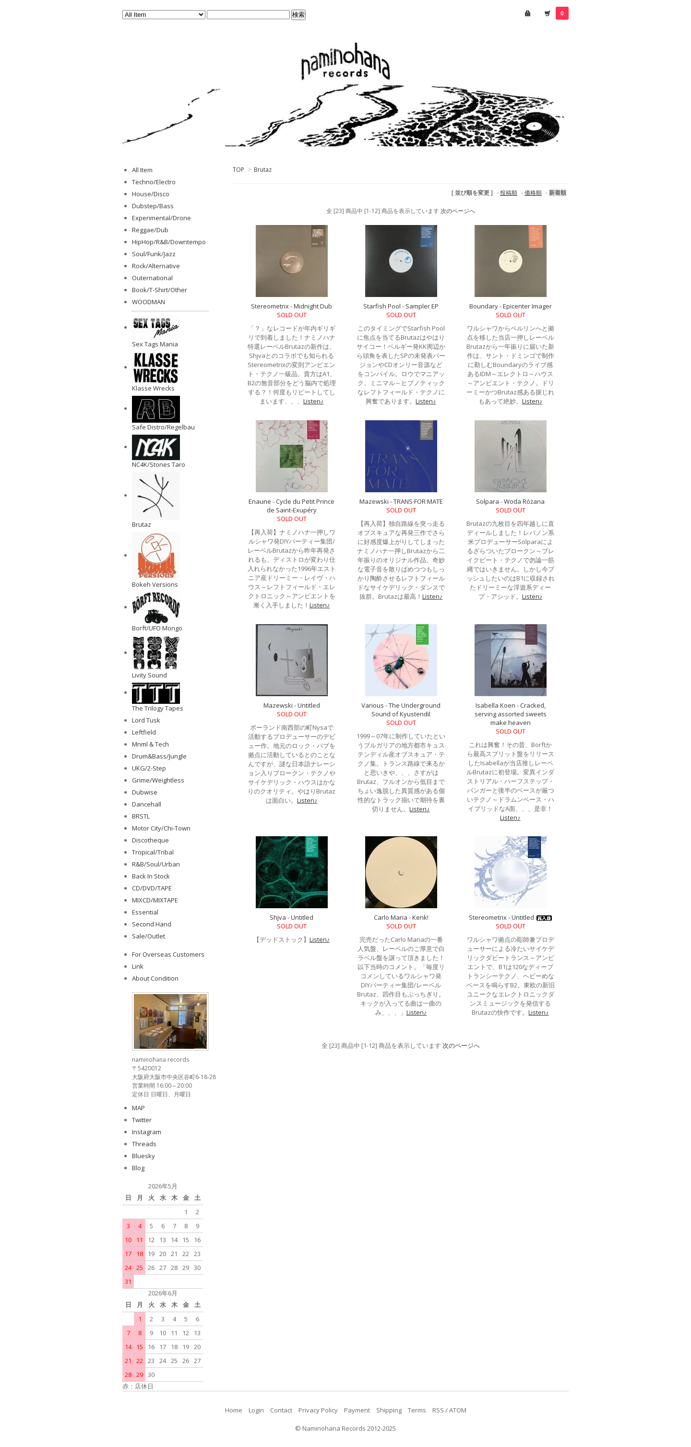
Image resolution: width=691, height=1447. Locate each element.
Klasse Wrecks (153, 388)
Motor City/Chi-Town (161, 828)
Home (233, 1410)
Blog (138, 1167)
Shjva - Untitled (291, 917)
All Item (142, 170)
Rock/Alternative (156, 265)
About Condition (155, 978)
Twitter (142, 1119)
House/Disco (150, 194)
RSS (438, 1410)
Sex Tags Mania (155, 344)
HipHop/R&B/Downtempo (169, 241)
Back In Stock (151, 876)
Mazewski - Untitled (291, 705)
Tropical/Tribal (153, 852)
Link (137, 966)
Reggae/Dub (150, 229)
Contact (281, 1410)
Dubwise (144, 792)
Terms (417, 1410)
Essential (145, 912)
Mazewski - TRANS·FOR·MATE (401, 501)
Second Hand (151, 924)
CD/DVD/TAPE (152, 888)
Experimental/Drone (161, 217)
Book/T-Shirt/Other (159, 289)
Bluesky (143, 1155)
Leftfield (144, 732)
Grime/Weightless (158, 780)
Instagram (146, 1131)
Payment (357, 1410)
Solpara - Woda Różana (510, 501)
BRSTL (141, 816)
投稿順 (508, 193)
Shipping (389, 1410)
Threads (144, 1143)
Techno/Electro (154, 182)
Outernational (152, 277)
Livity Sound (149, 675)
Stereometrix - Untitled (510, 917)
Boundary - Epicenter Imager (510, 306)
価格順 (533, 193)
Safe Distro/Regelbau (163, 427)
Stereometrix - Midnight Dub (291, 306)
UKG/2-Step (149, 768)
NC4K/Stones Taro (158, 464)
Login (256, 1410)
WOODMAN (148, 301)
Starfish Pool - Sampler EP (401, 306)
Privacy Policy (318, 1410)
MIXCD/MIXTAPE (155, 900)
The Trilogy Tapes (157, 708)
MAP (138, 1107)
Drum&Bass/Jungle (159, 756)
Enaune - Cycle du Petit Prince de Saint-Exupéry (291, 505)
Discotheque (150, 840)
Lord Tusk (146, 720)
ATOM (457, 1410)
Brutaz (263, 170)
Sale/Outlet (148, 936)
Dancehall (146, 804)
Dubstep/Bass (153, 206)
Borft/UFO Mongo (157, 628)
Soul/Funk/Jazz (154, 253)
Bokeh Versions (155, 584)
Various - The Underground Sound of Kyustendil (401, 709)
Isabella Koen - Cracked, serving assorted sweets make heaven (511, 714)
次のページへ (458, 211)
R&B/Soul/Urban (156, 864)
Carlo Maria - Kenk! (401, 917)
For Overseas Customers (168, 954)
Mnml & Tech (150, 744)
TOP (238, 170)
